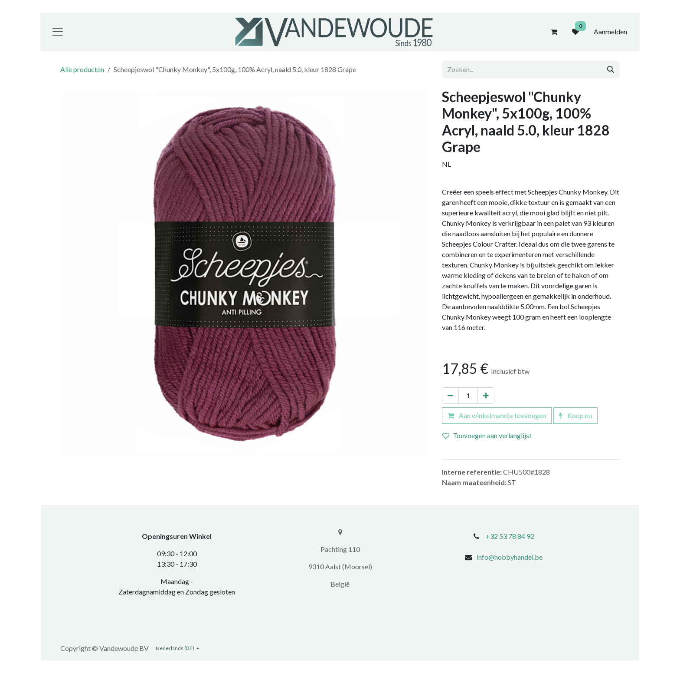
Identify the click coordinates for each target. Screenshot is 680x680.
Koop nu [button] (575, 415)
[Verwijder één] (450, 395)
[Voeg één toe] (485, 395)
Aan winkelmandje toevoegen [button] (497, 415)
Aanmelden (610, 31)
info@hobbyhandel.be (510, 557)
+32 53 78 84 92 (510, 536)
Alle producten (82, 69)
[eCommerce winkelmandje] (554, 32)
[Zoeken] (611, 69)
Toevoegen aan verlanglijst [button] (487, 435)
